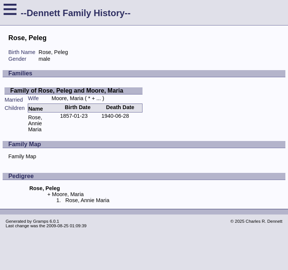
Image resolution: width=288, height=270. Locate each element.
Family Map (22, 156)
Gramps (40, 221)
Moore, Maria (68, 98)
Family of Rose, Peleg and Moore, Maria (66, 90)
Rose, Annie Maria (35, 123)
